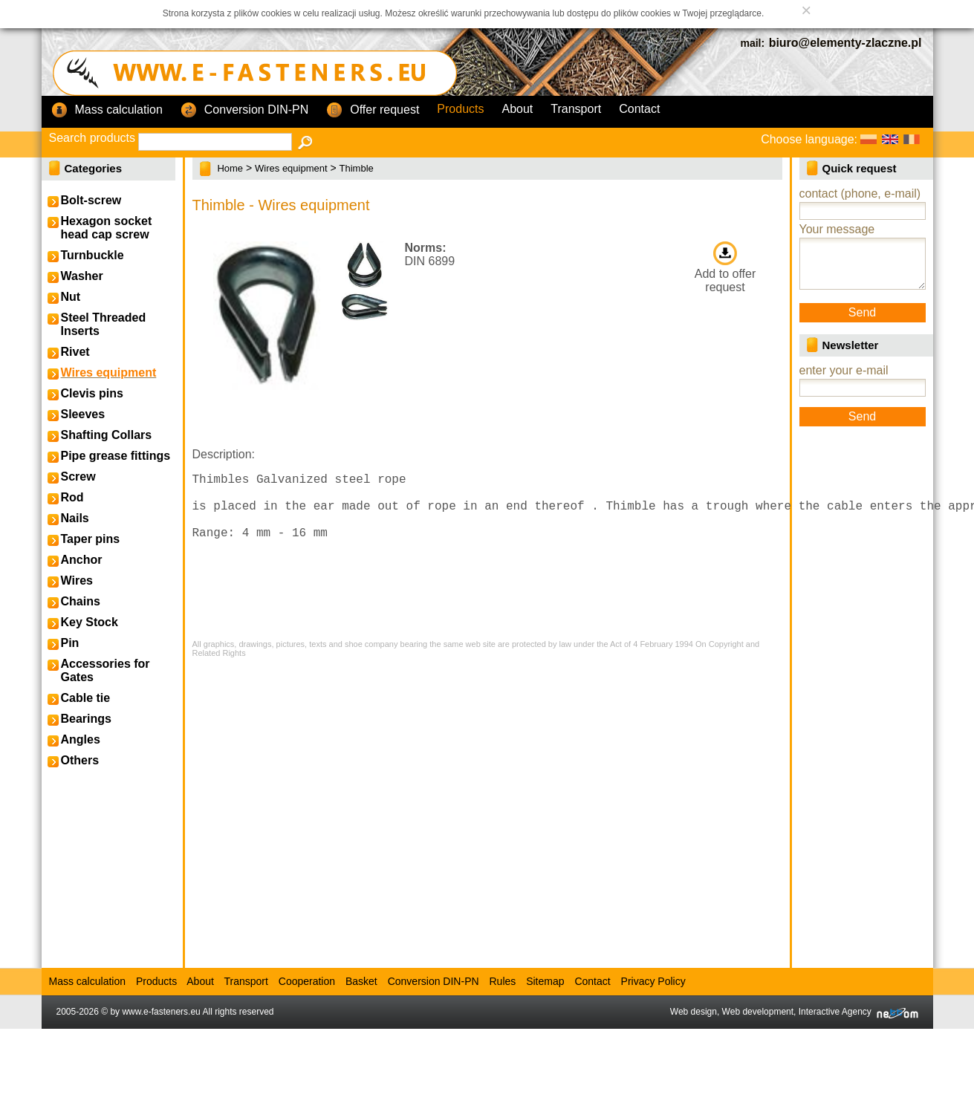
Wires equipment (291, 168)
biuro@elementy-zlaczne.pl (845, 42)
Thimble (357, 168)
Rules (502, 981)
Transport (576, 109)
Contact (639, 109)
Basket (361, 981)
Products (460, 109)
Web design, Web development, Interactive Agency (794, 1011)
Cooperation (307, 981)
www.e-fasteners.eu (161, 1011)
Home (230, 168)
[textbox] (215, 142)
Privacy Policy (653, 981)
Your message (837, 229)
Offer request (372, 111)
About (517, 109)
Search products (92, 137)
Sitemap (545, 981)
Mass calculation (107, 111)
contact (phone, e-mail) (860, 193)
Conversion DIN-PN (244, 111)
